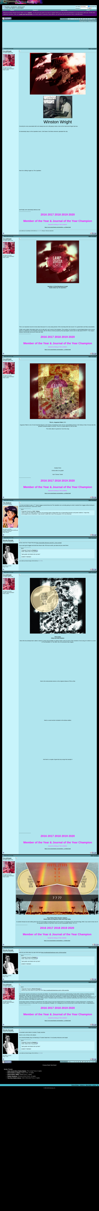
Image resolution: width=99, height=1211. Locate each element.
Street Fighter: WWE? (13, 1074)
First (69, 18)
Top (97, 1085)
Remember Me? (92, 6)
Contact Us (82, 1085)
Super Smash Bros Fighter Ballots (16, 1071)
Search (88, 10)
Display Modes (91, 21)
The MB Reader (14, 6)
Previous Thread (46, 1065)
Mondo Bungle (8, 540)
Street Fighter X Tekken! (14, 1072)
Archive (94, 1085)
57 (74, 18)
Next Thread (53, 1065)
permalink (94, 48)
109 (87, 18)
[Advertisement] (17, 35)
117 (89, 18)
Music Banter (7, 6)
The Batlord (7, 503)
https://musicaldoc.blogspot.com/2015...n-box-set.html (49, 542)
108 (85, 18)
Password (77, 8)
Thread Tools (83, 21)
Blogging (35, 10)
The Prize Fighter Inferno (14, 1078)
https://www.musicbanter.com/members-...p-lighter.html (58, 227)
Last (93, 18)
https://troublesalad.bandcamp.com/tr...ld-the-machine (53, 952)
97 (76, 18)
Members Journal (21, 6)
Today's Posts (64, 10)
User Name (77, 6)
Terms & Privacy (75, 1085)
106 (80, 18)
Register (12, 10)
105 (78, 18)
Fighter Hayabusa (12, 1076)
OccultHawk (7, 51)
